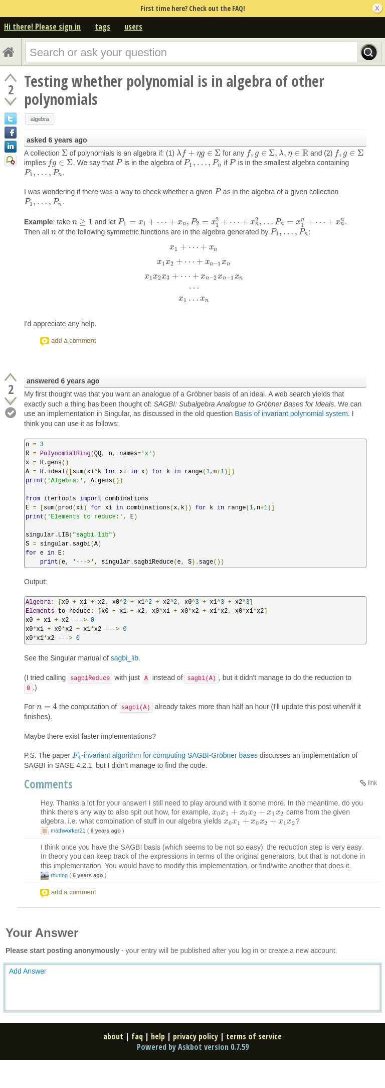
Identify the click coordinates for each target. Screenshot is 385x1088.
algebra (40, 119)
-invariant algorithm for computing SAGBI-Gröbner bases (165, 755)
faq (137, 1036)
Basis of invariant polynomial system (291, 414)
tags (102, 26)
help (158, 1036)
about (113, 1036)
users (133, 26)
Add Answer (28, 971)
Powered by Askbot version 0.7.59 (193, 1046)
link (372, 782)
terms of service (254, 1036)
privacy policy (195, 1036)
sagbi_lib (124, 658)
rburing (59, 875)
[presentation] (65, 153)
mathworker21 (68, 831)
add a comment (73, 340)
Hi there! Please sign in (42, 26)
